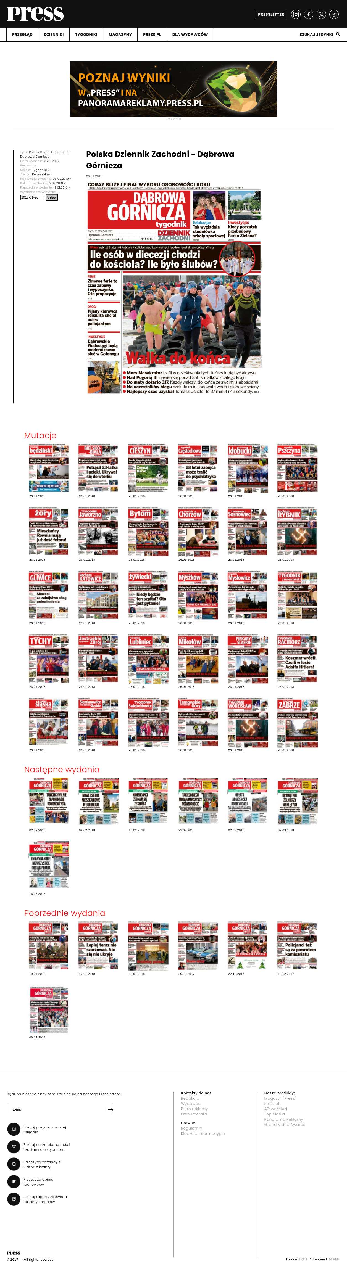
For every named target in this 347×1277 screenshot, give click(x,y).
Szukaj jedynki (316, 34)
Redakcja (190, 1098)
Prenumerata (194, 1114)
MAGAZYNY (120, 34)
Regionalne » (42, 174)
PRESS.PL (152, 34)
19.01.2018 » (62, 187)
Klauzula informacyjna (203, 1133)
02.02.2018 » (56, 183)
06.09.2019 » (62, 178)
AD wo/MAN (275, 1109)
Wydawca (191, 1103)
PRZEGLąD (22, 34)
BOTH (304, 1259)
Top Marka (274, 1114)
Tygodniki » (40, 170)
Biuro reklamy (194, 1109)
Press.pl (271, 1103)
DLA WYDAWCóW (190, 34)
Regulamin (191, 1128)
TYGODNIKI (86, 34)
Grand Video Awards (284, 1124)
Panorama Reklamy (283, 1119)
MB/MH (334, 1259)
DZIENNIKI (54, 34)
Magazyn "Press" (280, 1098)
